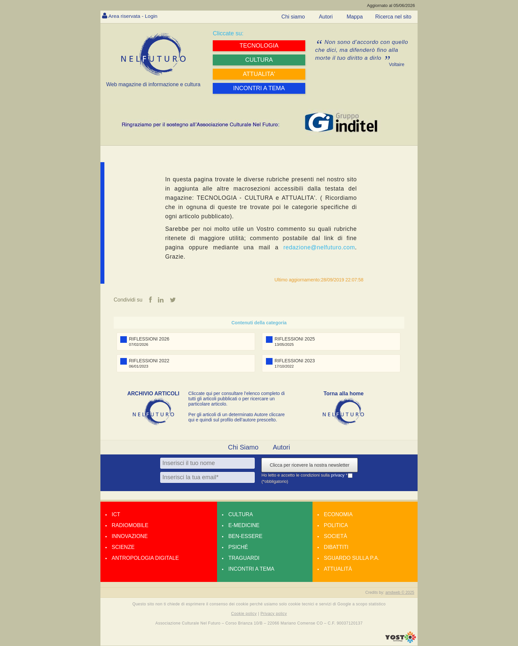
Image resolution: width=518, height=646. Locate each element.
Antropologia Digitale (145, 558)
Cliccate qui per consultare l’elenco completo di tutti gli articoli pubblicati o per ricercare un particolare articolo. (236, 399)
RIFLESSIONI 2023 (295, 360)
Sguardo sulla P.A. (351, 558)
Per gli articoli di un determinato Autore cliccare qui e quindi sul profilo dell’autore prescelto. (236, 417)
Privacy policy (273, 613)
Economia (338, 514)
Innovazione (130, 536)
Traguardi (243, 558)
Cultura (240, 514)
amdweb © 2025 (399, 592)
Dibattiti (336, 547)
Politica (336, 525)
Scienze (123, 547)
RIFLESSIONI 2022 (149, 360)
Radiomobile (130, 525)
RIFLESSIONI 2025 (295, 338)
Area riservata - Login (133, 16)
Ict (116, 514)
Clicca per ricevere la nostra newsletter (309, 465)
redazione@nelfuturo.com (319, 247)
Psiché (238, 547)
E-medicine (243, 525)
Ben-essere (245, 536)
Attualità (338, 569)
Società (335, 536)
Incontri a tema (251, 569)
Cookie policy (244, 613)
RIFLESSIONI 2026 (149, 338)
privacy (338, 475)
